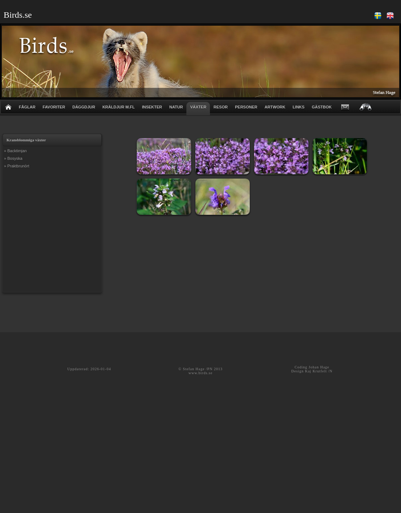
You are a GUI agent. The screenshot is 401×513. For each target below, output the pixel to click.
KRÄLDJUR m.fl (118, 107)
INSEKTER (152, 107)
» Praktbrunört (16, 166)
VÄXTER (198, 107)
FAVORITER (54, 107)
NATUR (176, 107)
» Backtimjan (15, 151)
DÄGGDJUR (83, 107)
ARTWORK (275, 107)
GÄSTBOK (322, 107)
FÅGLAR (27, 107)
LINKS (298, 107)
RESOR (221, 107)
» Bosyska (13, 158)
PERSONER (246, 107)
